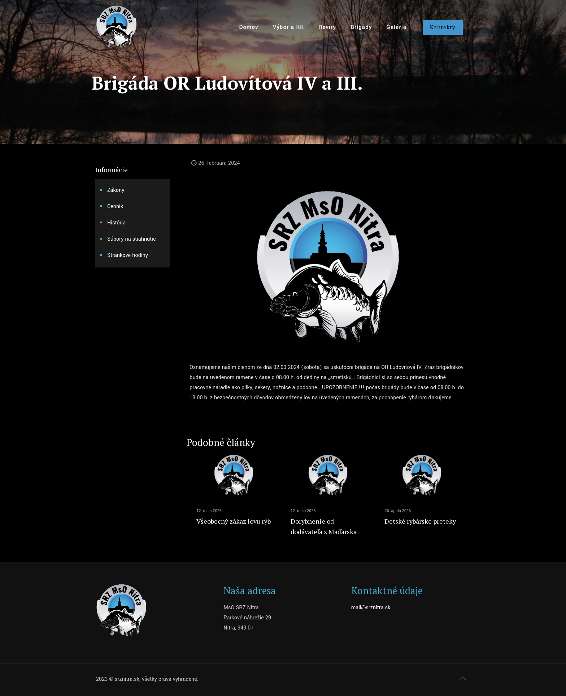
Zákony (115, 190)
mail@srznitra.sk (371, 607)
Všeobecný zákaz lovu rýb (233, 521)
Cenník (115, 206)
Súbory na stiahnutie (131, 239)
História (116, 223)
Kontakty (443, 27)
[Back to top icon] (462, 678)
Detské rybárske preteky (420, 521)
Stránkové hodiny (127, 255)
